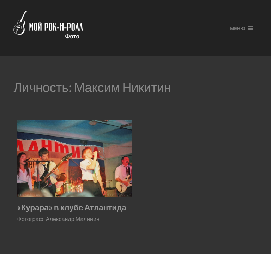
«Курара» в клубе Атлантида (71, 207)
